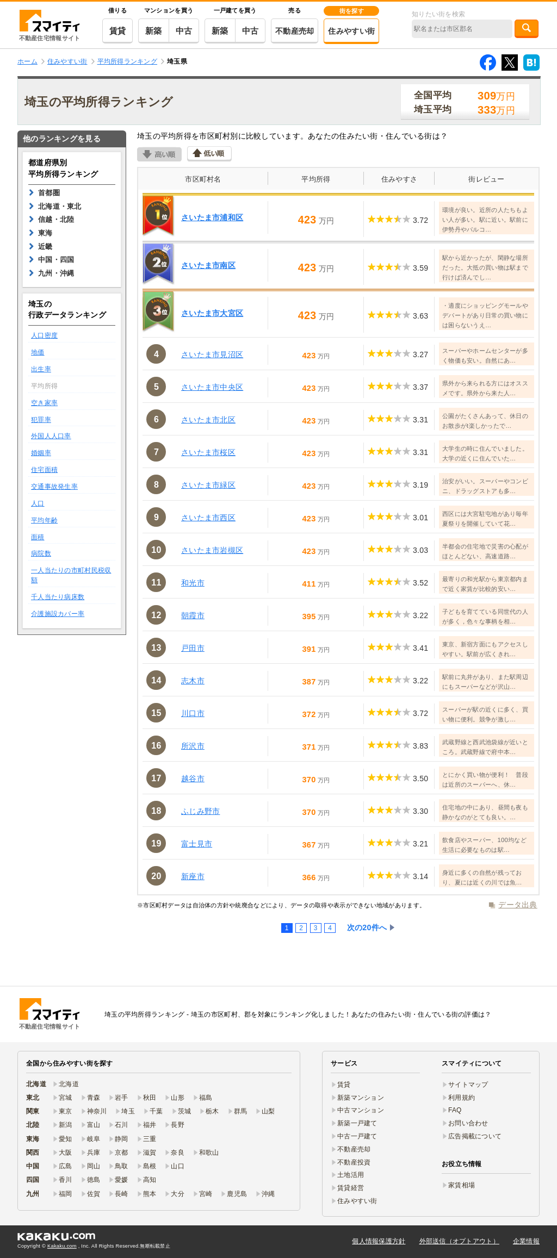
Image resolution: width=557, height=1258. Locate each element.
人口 (38, 503)
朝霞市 (193, 615)
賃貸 (117, 30)
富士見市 (196, 843)
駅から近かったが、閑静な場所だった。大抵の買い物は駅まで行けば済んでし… (485, 267)
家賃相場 (461, 1185)
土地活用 (350, 1175)
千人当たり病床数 (57, 597)
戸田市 (193, 648)
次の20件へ (367, 927)
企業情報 (526, 1241)
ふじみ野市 (200, 811)
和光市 (193, 582)
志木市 (193, 680)
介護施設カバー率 (57, 614)
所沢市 (193, 746)
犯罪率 (41, 420)
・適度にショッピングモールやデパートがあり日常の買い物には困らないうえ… (485, 315)
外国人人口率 (51, 436)
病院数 (41, 553)
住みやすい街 (351, 31)
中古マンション (360, 1110)
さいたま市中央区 (212, 387)
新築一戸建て (357, 1123)
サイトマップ (468, 1084)
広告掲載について (475, 1136)
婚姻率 (41, 453)
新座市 (193, 876)
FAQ (455, 1110)
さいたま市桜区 (208, 452)
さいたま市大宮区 (212, 313)
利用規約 (461, 1097)
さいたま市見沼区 (212, 354)
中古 (184, 30)
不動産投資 (353, 1162)
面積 (38, 537)
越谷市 (193, 778)
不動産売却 (294, 31)
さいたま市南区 (208, 265)
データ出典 (517, 904)
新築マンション (360, 1097)
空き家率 (44, 403)
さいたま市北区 (208, 419)
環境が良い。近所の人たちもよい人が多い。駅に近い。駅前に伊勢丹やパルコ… (485, 220)
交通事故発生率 (54, 486)
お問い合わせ (468, 1123)
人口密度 (44, 335)
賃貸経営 (350, 1188)
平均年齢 (44, 520)
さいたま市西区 (208, 517)
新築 (153, 30)
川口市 (193, 713)
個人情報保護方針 (378, 1241)
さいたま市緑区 (208, 485)
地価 (38, 352)
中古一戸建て (357, 1136)
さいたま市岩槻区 (212, 550)
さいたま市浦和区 (212, 217)
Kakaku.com (62, 1246)
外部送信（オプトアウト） (459, 1241)
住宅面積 (44, 470)
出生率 (41, 369)
